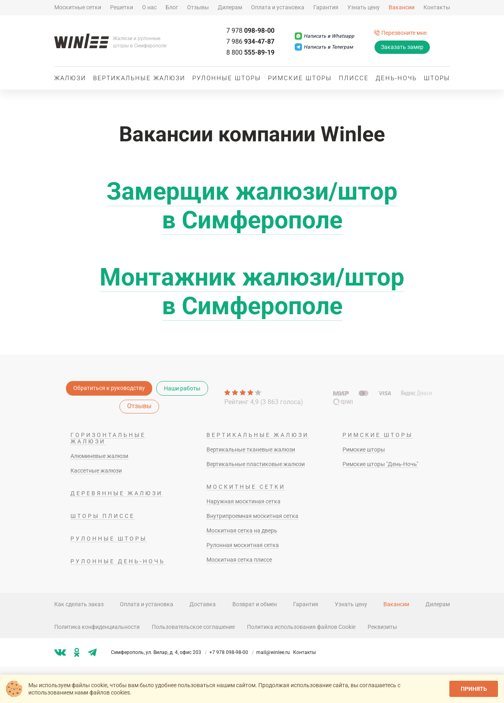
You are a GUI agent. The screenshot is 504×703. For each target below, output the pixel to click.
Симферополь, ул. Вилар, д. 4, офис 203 (159, 652)
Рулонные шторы (226, 78)
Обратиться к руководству (109, 388)
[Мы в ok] (77, 652)
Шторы (437, 78)
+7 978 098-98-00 (232, 652)
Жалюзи (70, 78)
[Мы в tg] (92, 652)
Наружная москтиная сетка (243, 501)
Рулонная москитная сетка (242, 545)
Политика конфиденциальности (97, 627)
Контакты (436, 7)
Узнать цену (363, 7)
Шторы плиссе (102, 516)
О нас (149, 7)
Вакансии (402, 7)
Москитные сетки (77, 7)
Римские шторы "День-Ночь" (380, 464)
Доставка (202, 604)
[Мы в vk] (60, 652)
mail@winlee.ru (273, 652)
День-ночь (396, 78)
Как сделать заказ (79, 604)
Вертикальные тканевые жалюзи (250, 449)
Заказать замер (402, 47)
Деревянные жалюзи (116, 493)
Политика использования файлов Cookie (301, 627)
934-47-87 (250, 41)
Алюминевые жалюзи (99, 456)
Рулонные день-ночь (117, 561)
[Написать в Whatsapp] (324, 36)
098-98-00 (250, 30)
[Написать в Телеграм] (324, 47)
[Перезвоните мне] (400, 33)
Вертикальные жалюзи (139, 78)
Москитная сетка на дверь (241, 530)
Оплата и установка (277, 7)
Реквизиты (382, 627)
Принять (474, 689)
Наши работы (182, 388)
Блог (172, 7)
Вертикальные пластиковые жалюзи (255, 464)
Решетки (121, 7)
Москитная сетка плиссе (239, 559)
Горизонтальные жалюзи (108, 438)
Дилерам (230, 7)
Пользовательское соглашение (193, 627)
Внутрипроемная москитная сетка (252, 516)
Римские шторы (300, 78)
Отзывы (198, 7)
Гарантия (325, 7)
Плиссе (354, 78)
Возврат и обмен (254, 604)
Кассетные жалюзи (96, 470)
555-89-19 (250, 52)
